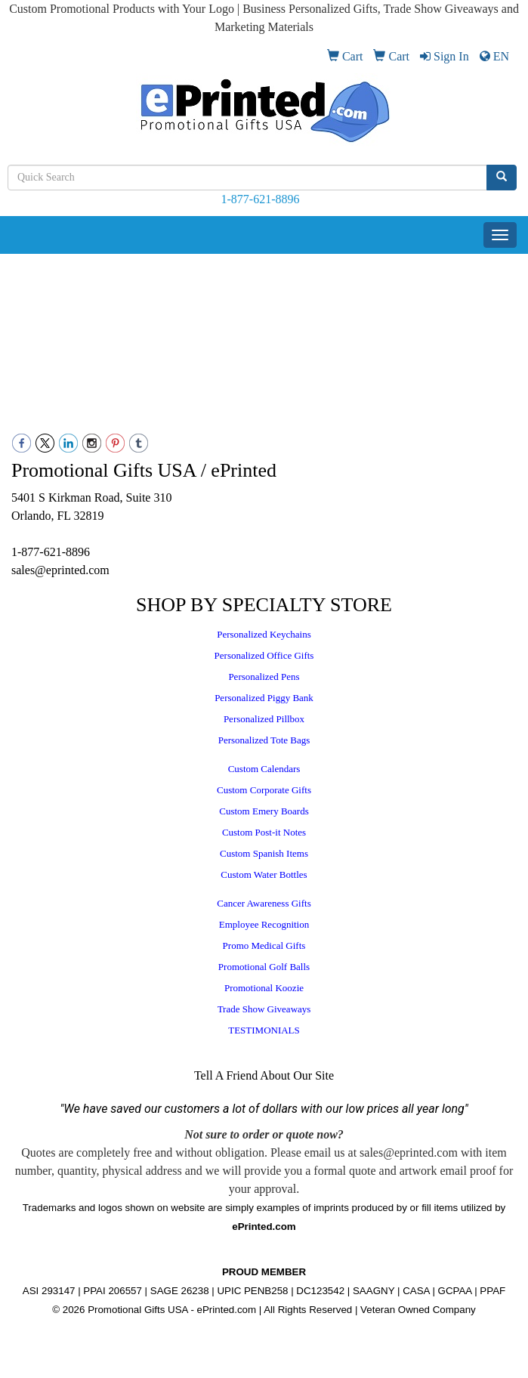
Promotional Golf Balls (264, 966)
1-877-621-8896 (260, 199)
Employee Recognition (264, 924)
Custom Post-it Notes (264, 832)
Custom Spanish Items (264, 853)
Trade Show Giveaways (264, 1009)
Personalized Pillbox (264, 719)
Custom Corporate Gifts (264, 790)
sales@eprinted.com (60, 570)
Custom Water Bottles (264, 874)
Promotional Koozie (264, 987)
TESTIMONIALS (264, 1030)
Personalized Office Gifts (264, 655)
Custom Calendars (264, 768)
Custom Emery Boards (263, 811)
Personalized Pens (263, 676)
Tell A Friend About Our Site (264, 1075)
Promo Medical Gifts (264, 945)
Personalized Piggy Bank (264, 697)
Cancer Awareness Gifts (263, 903)
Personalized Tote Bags (264, 740)
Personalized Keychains (264, 634)
